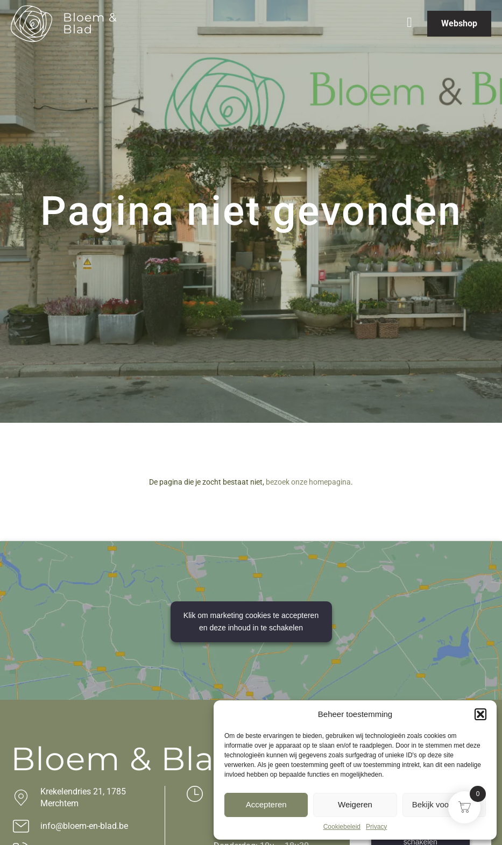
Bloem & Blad (90, 23)
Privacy (376, 826)
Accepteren (266, 804)
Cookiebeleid (341, 826)
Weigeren (355, 804)
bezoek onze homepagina (308, 482)
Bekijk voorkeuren (444, 804)
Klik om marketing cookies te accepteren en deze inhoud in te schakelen (251, 621)
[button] (480, 714)
